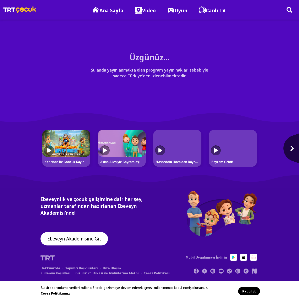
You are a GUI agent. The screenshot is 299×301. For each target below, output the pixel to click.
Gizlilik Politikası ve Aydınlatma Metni (107, 273)
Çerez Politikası (157, 273)
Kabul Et (249, 291)
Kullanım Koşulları (55, 273)
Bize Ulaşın (112, 268)
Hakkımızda (50, 268)
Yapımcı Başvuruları (81, 268)
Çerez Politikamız (55, 293)
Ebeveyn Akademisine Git (75, 239)
